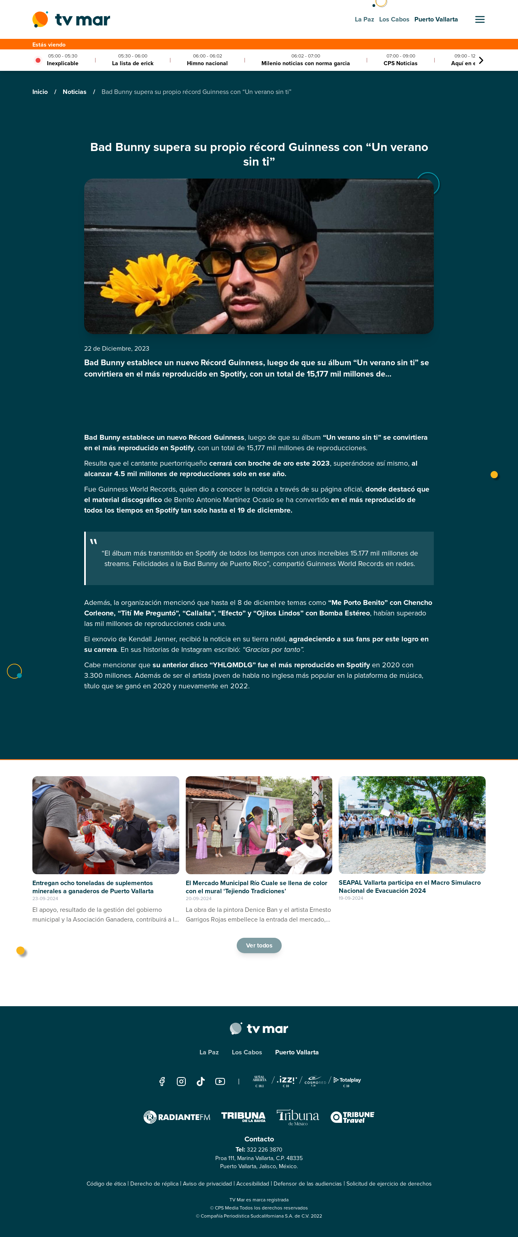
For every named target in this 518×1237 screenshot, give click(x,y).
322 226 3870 (264, 1149)
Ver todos (259, 945)
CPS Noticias (401, 63)
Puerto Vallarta (297, 1052)
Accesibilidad (252, 1184)
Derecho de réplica (154, 1184)
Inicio (40, 91)
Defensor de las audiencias (308, 1184)
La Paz (209, 1052)
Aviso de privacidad (207, 1184)
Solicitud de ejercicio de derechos (389, 1184)
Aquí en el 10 (468, 63)
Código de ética (106, 1184)
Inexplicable (63, 63)
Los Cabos (247, 1052)
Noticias (75, 91)
